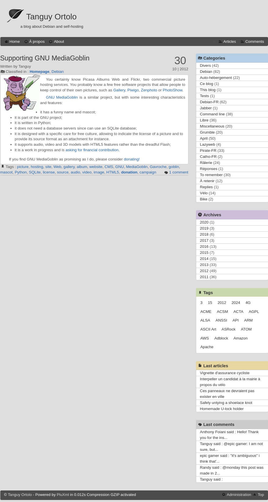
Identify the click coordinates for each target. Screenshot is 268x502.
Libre (204, 120)
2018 (204, 234)
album (82, 167)
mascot (6, 172)
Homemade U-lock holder (222, 409)
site (48, 167)
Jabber (206, 108)
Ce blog (206, 84)
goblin (174, 167)
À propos (37, 41)
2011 (204, 277)
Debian (58, 71)
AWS (204, 338)
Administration (239, 494)
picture (23, 167)
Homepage (39, 71)
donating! (132, 159)
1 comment (178, 172)
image (99, 172)
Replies (206, 187)
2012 (204, 271)
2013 (204, 265)
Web (57, 167)
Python (21, 172)
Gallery (119, 90)
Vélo (204, 193)
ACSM (222, 311)
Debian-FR (209, 102)
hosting (37, 167)
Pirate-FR (208, 150)
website (95, 167)
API (235, 320)
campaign (147, 172)
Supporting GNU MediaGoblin (45, 58)
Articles (229, 41)
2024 (236, 302)
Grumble (207, 132)
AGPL (254, 311)
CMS (108, 167)
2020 (204, 222)
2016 (204, 246)
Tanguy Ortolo (51, 16)
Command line (212, 114)
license (49, 172)
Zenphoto (149, 90)
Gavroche (158, 167)
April (204, 138)
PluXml (63, 494)
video (86, 172)
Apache (206, 347)
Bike (204, 199)
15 (210, 302)
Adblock (221, 338)
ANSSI (221, 320)
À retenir (207, 181)
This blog (208, 90)
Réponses (208, 169)
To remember (211, 175)
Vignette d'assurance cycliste (224, 373)
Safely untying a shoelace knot (226, 403)
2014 (204, 258)
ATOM (246, 329)
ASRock (229, 329)
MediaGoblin (137, 167)
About (59, 41)
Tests (204, 96)
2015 (204, 252)
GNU (119, 167)
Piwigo (133, 90)
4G (248, 302)
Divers (205, 65)
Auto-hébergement (216, 77)
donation (129, 172)
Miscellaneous (212, 126)
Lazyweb (207, 144)
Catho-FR (208, 156)
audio (75, 172)
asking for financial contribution (91, 150)
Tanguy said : (211, 479)
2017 (204, 240)
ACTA (238, 311)
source (63, 172)
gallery (68, 167)
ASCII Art (208, 329)
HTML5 (112, 172)
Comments (254, 41)
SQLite (35, 172)
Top (261, 494)
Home (15, 41)
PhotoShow (172, 90)
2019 (204, 228)
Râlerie (206, 162)
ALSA (205, 320)
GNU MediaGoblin (62, 97)
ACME (206, 311)
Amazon (241, 338)
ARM (248, 320)
